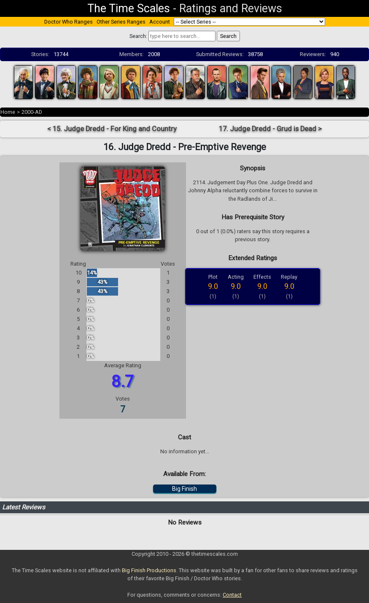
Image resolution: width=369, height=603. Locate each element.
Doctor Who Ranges (68, 22)
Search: (138, 36)
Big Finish (184, 488)
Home (7, 112)
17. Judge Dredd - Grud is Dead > (270, 129)
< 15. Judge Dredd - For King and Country (112, 129)
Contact (232, 595)
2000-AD (32, 112)
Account (159, 22)
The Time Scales (128, 8)
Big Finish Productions (149, 570)
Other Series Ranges (121, 22)
